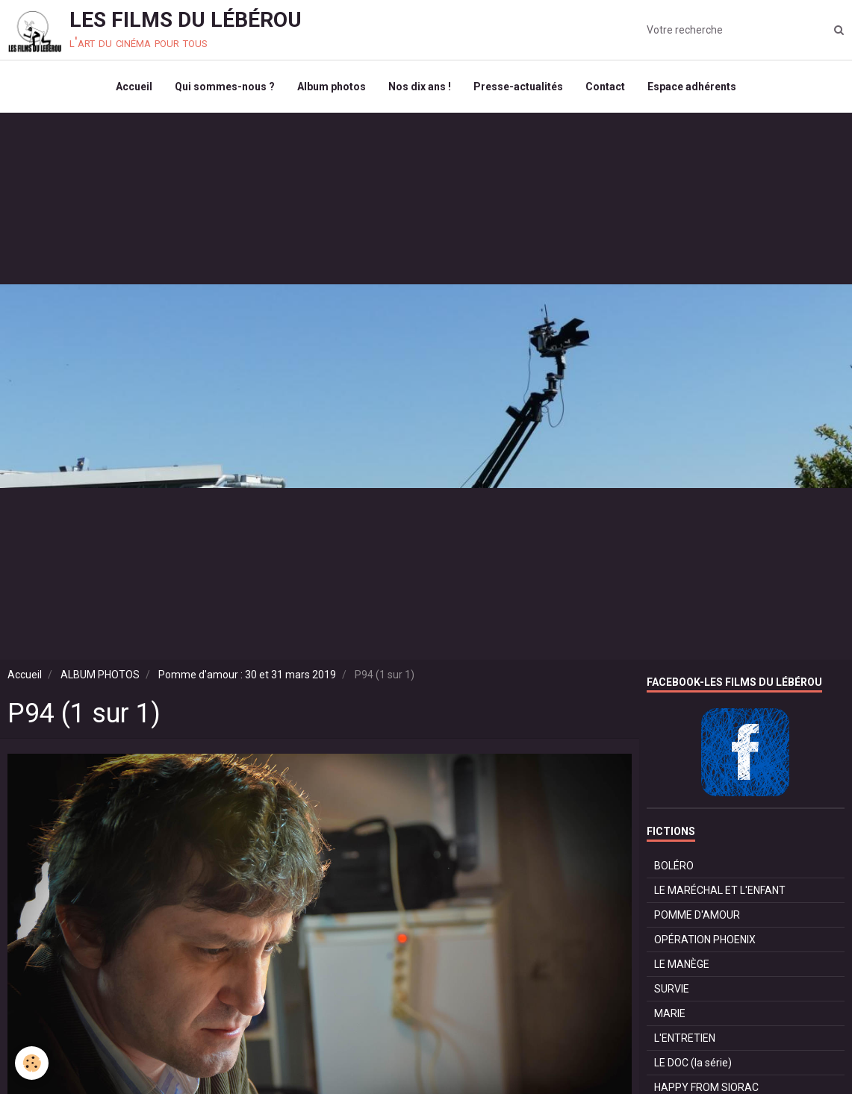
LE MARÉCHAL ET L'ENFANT (720, 890)
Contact (605, 87)
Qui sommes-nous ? (225, 87)
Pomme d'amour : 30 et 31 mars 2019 (247, 675)
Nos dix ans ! (419, 87)
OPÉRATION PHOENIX (705, 939)
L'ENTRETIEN (684, 1038)
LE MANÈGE (681, 964)
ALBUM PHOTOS (100, 675)
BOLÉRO (674, 866)
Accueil (134, 87)
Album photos (331, 87)
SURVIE (671, 989)
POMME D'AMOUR (697, 915)
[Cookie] (32, 1063)
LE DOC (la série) (693, 1063)
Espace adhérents (691, 87)
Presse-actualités (518, 87)
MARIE (669, 1013)
